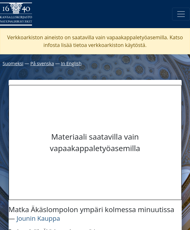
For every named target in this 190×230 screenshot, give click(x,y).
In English (71, 63)
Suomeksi (13, 63)
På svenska (42, 63)
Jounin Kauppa (38, 218)
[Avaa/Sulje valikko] (181, 14)
